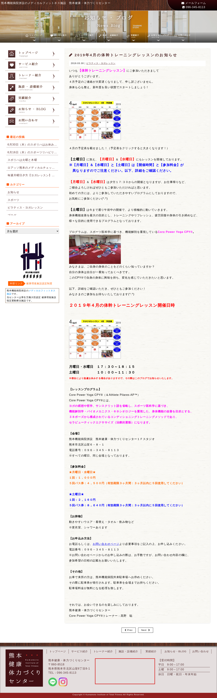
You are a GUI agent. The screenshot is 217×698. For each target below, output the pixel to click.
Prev (130, 630)
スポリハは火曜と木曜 (22, 159)
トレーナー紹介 (103, 651)
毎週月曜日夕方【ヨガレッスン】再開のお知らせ (33, 175)
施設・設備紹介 (128, 651)
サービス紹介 (80, 651)
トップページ (58, 651)
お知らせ (13, 192)
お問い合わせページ (106, 543)
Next (144, 630)
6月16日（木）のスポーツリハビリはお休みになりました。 (33, 152)
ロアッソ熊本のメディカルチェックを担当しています (33, 167)
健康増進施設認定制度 (39, 283)
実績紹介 (151, 651)
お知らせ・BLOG (175, 651)
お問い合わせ (201, 651)
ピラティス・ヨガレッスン (25, 207)
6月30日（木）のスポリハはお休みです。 (33, 144)
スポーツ (13, 199)
